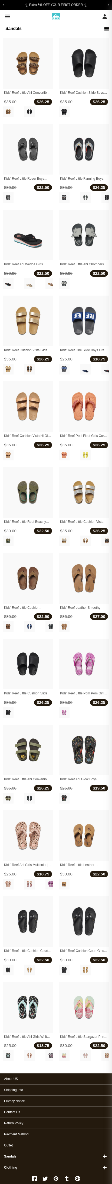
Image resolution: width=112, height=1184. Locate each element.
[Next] (108, 5)
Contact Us (12, 1112)
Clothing (10, 1167)
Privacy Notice (14, 1101)
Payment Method (16, 1134)
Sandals (10, 1156)
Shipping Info (13, 1090)
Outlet (8, 1145)
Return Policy (13, 1123)
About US (11, 1079)
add (104, 1156)
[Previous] (4, 5)
